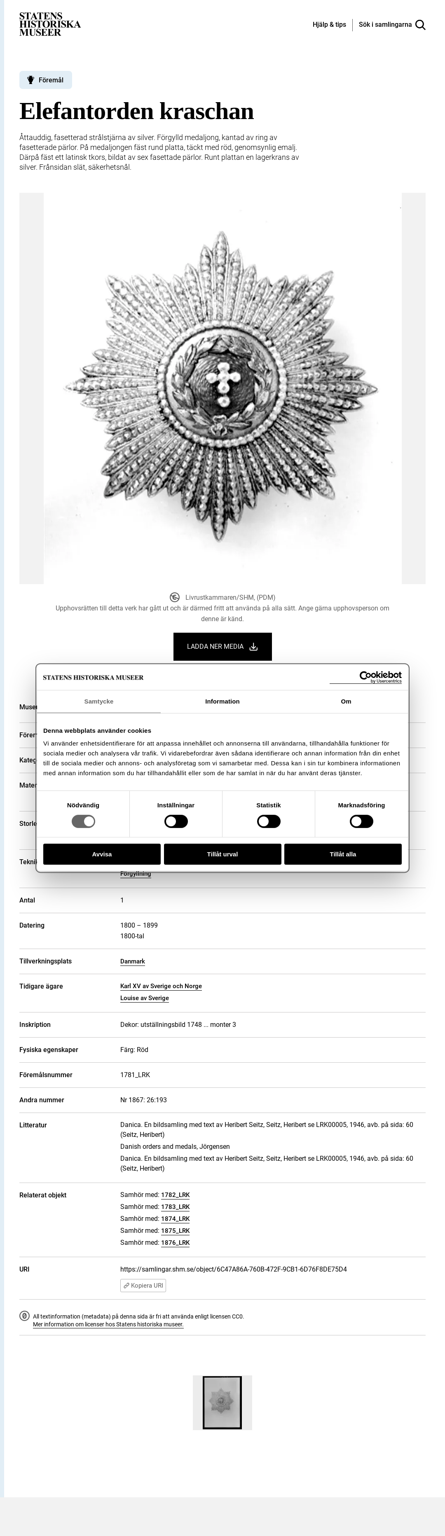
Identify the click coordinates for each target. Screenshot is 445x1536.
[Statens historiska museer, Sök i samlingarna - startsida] (50, 23)
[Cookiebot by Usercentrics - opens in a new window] (366, 677)
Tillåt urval (222, 854)
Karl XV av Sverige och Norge (161, 986)
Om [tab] (346, 701)
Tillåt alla (343, 854)
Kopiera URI (143, 1285)
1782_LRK (175, 1195)
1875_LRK (175, 1230)
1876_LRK (175, 1242)
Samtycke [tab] (99, 701)
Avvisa (102, 854)
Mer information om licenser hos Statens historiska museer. (108, 1324)
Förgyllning (135, 873)
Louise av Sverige (144, 998)
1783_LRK (175, 1207)
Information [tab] (222, 701)
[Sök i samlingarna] (392, 25)
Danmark (132, 961)
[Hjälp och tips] (329, 25)
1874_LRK (175, 1219)
